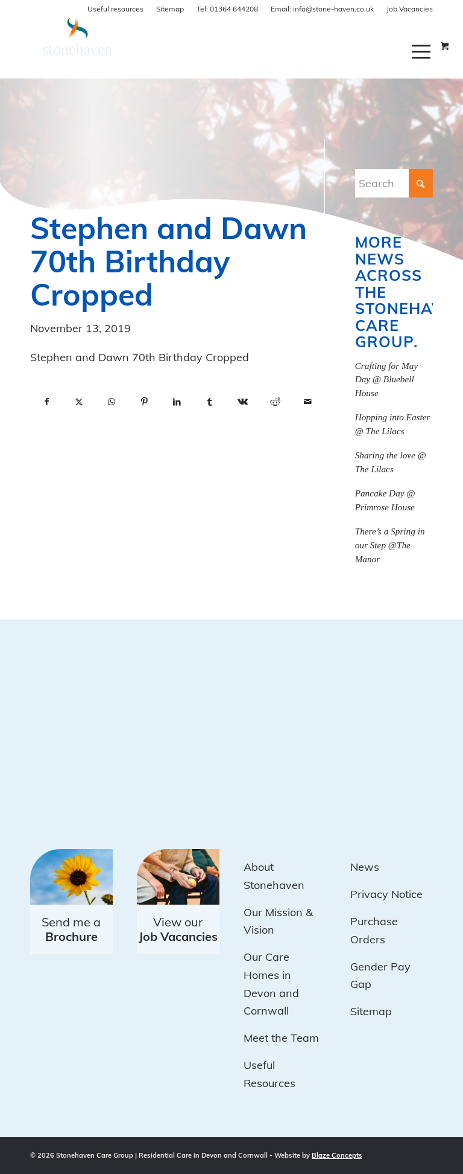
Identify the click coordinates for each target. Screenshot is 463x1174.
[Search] (394, 183)
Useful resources (115, 8)
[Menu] (422, 51)
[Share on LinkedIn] (177, 402)
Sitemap (170, 8)
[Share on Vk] (242, 402)
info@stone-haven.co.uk (322, 8)
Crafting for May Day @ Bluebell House (386, 380)
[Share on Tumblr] (210, 402)
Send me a (71, 929)
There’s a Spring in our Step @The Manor (390, 545)
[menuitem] (422, 51)
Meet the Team (281, 1038)
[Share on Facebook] (46, 402)
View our (178, 929)
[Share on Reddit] (275, 402)
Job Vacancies (409, 8)
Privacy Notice (386, 894)
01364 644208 (227, 8)
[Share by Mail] (307, 402)
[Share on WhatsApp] (111, 402)
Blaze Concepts (337, 1155)
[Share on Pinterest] (144, 402)
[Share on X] (79, 402)
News (364, 867)
